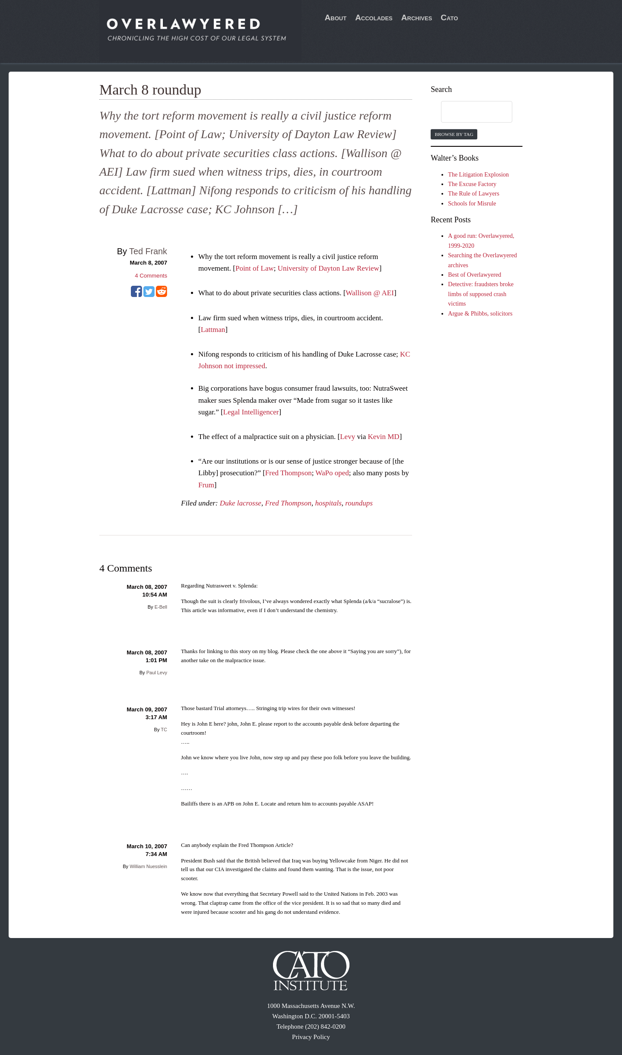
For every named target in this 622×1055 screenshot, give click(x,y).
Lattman (213, 329)
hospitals (328, 503)
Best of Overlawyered (474, 275)
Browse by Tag (454, 134)
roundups (359, 503)
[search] (468, 112)
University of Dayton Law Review (328, 268)
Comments (151, 275)
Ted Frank (148, 251)
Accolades (374, 17)
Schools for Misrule (472, 203)
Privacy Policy (311, 1036)
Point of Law (254, 268)
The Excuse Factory (472, 184)
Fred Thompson (288, 473)
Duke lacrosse (240, 503)
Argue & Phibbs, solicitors (480, 313)
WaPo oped (332, 473)
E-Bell (161, 607)
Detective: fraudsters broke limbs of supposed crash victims (481, 294)
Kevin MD (383, 437)
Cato (449, 17)
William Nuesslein (148, 866)
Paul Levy (156, 672)
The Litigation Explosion (478, 174)
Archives (416, 17)
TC (164, 729)
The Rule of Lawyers (473, 193)
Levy (347, 437)
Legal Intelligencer (251, 412)
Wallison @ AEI (370, 293)
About (336, 17)
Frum (206, 485)
